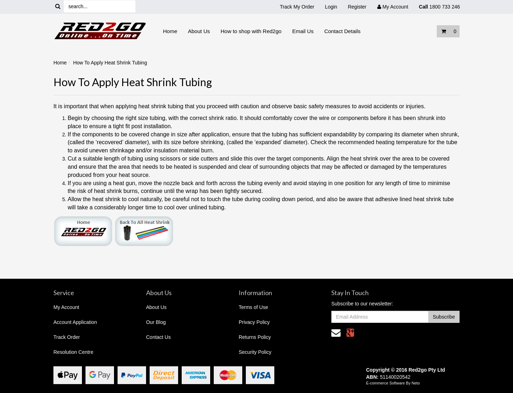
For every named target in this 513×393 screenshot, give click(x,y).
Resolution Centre (73, 352)
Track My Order (297, 7)
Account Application (75, 322)
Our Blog (156, 322)
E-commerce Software (385, 383)
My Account (66, 307)
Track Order (66, 337)
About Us (199, 31)
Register (357, 7)
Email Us (303, 31)
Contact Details (342, 31)
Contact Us (158, 337)
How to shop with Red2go (251, 31)
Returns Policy (255, 337)
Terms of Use (253, 307)
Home (170, 31)
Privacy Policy (254, 322)
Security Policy (255, 352)
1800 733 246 (439, 7)
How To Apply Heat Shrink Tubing (110, 63)
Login (331, 7)
